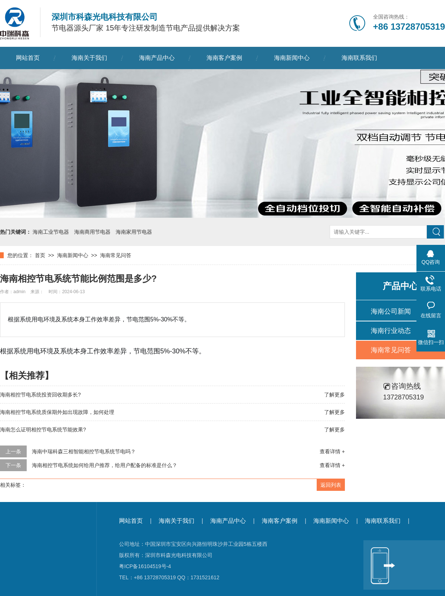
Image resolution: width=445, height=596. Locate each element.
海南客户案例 (224, 58)
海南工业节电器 (51, 232)
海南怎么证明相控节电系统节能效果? (43, 430)
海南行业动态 (391, 330)
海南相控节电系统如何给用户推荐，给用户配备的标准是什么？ (104, 465)
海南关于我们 (89, 58)
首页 (40, 255)
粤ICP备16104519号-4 (145, 566)
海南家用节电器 (134, 232)
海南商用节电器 (92, 232)
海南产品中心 (157, 58)
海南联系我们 (359, 58)
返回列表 (330, 485)
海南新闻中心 (292, 58)
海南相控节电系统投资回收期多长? (40, 395)
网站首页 (28, 58)
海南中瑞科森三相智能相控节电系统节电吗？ (84, 451)
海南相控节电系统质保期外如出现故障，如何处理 (57, 412)
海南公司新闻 (391, 311)
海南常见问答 (115, 255)
